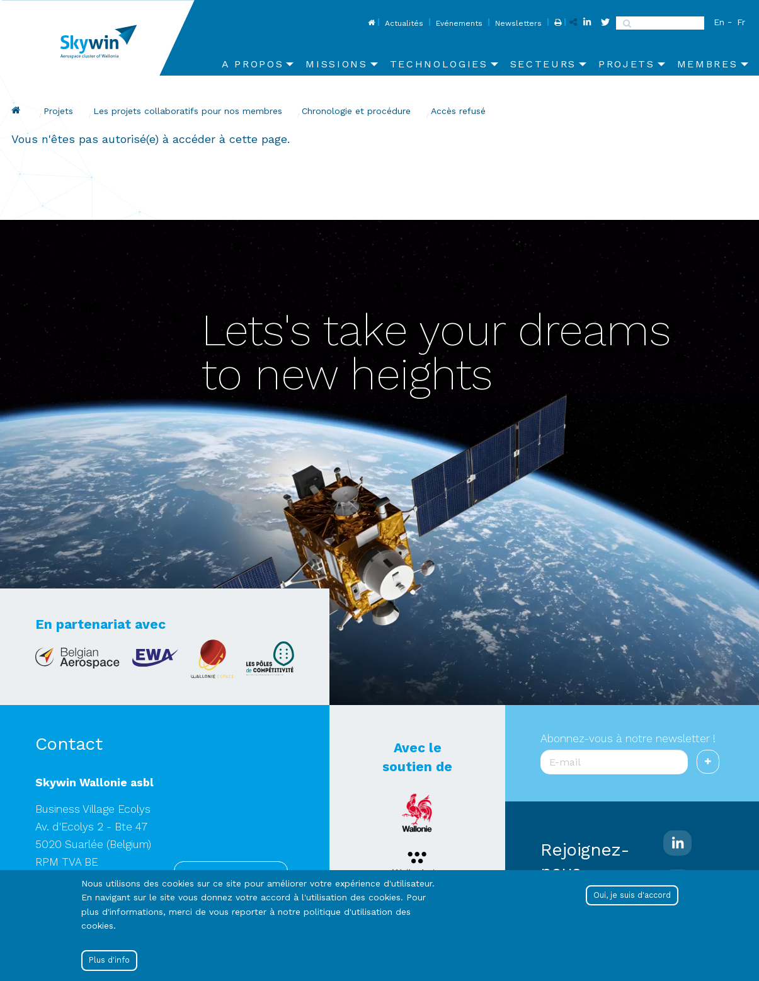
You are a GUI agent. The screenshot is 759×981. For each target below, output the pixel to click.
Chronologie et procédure (356, 111)
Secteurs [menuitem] (543, 64)
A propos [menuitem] (252, 64)
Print (556, 23)
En (719, 22)
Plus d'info (109, 960)
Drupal (17, 110)
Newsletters (518, 23)
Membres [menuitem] (707, 64)
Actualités (404, 23)
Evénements (459, 23)
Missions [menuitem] (336, 64)
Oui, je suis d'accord (632, 895)
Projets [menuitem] (626, 64)
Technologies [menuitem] (439, 64)
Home (370, 23)
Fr (741, 22)
